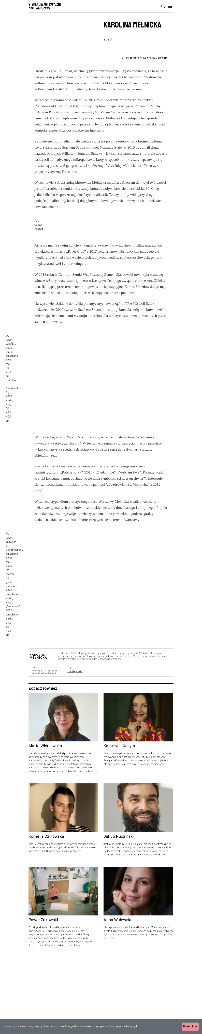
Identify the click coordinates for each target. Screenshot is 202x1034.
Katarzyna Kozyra (119, 822)
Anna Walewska (118, 996)
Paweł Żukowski (43, 996)
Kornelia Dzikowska (46, 913)
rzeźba (71, 748)
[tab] (163, 6)
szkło (79, 748)
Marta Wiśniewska (45, 822)
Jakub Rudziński (119, 913)
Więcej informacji (125, 1026)
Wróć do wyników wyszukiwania (147, 58)
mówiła (112, 182)
